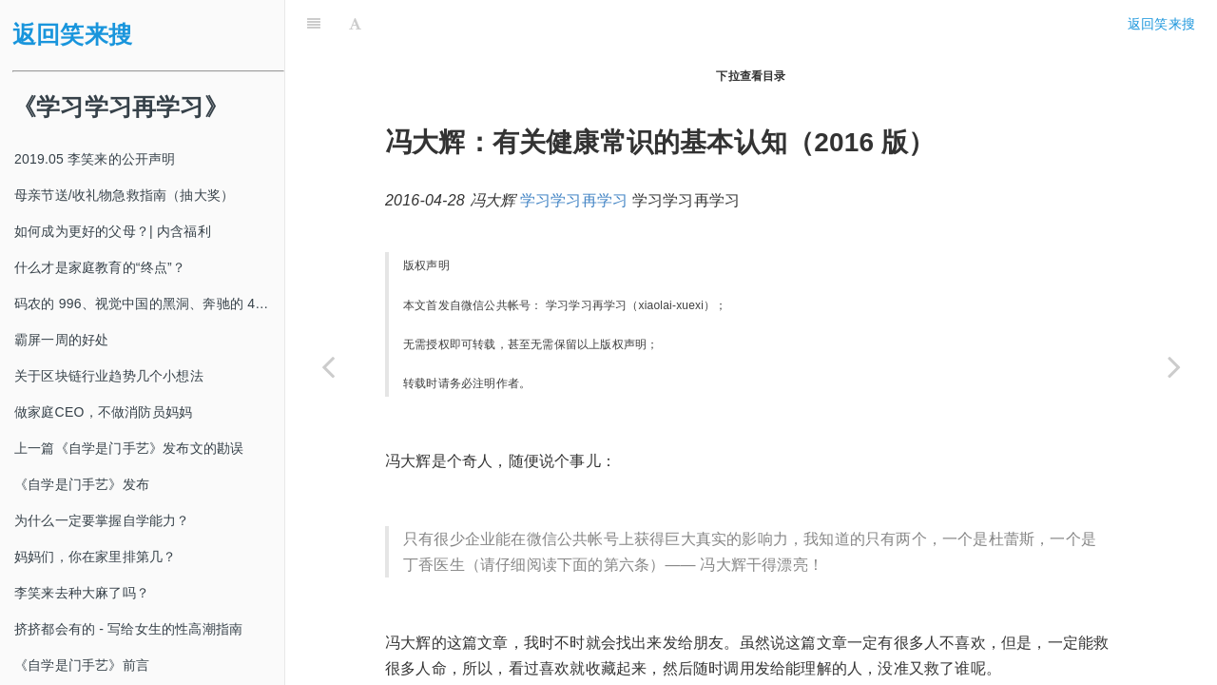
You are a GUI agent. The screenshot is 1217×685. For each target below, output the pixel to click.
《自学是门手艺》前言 (81, 665)
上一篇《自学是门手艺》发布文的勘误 (128, 448)
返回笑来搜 (72, 35)
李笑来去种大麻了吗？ (81, 592)
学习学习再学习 (574, 153)
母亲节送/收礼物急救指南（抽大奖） (124, 195)
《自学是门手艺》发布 (81, 484)
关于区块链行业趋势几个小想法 (108, 375)
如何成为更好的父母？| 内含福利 (112, 231)
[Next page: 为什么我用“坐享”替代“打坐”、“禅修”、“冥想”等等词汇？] (1174, 366)
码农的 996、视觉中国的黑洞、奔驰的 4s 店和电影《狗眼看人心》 (149, 303)
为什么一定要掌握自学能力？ (102, 520)
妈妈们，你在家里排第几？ (95, 556)
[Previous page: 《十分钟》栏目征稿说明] (328, 366)
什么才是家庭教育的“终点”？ (99, 267)
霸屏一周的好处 (61, 339)
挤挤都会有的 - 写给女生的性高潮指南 (128, 628)
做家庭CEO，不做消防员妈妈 (103, 412)
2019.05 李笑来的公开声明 (95, 158)
